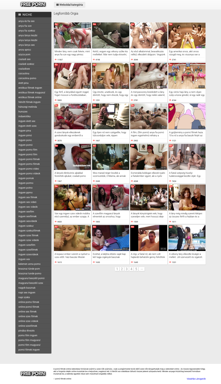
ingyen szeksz (26, 225)
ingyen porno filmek (29, 164)
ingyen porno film (27, 149)
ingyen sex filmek (27, 197)
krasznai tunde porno (29, 273)
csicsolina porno (27, 78)
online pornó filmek (28, 306)
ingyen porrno (25, 183)
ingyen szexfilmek (28, 249)
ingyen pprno (25, 192)
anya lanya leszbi (27, 40)
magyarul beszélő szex (30, 283)
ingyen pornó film (27, 154)
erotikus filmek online (29, 97)
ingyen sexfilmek (27, 216)
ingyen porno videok (29, 173)
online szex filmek (28, 316)
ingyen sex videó (27, 202)
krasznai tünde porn (29, 268)
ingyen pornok (26, 178)
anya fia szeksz (26, 30)
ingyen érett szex (27, 125)
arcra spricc (24, 49)
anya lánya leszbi (27, 35)
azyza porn (24, 54)
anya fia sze (24, 25)
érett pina (23, 83)
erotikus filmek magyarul (31, 92)
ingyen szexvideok (28, 254)
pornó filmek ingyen (29, 349)
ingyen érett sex (26, 121)
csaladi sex (24, 59)
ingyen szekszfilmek (29, 230)
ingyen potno (25, 187)
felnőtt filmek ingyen (29, 102)
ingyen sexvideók (27, 221)
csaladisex (24, 68)
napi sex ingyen (26, 292)
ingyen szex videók (28, 240)
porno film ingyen (27, 335)
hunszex (22, 111)
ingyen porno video (28, 168)
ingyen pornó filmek (29, 159)
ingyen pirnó (25, 135)
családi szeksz (26, 64)
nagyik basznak (26, 287)
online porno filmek (28, 302)
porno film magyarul (29, 340)
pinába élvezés (26, 330)
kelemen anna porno (29, 264)
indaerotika (24, 116)
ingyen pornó (25, 144)
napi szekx (24, 297)
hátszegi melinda (27, 106)
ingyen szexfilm (26, 244)
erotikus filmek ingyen (30, 87)
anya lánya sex (26, 44)
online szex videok (28, 321)
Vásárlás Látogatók (196, 379)
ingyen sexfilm (26, 211)
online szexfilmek (27, 325)
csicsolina (23, 73)
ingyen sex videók (28, 206)
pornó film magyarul (29, 344)
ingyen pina (24, 130)
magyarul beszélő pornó (31, 278)
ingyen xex (24, 259)
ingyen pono (25, 140)
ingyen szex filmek (28, 235)
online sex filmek (27, 311)
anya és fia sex (26, 21)
